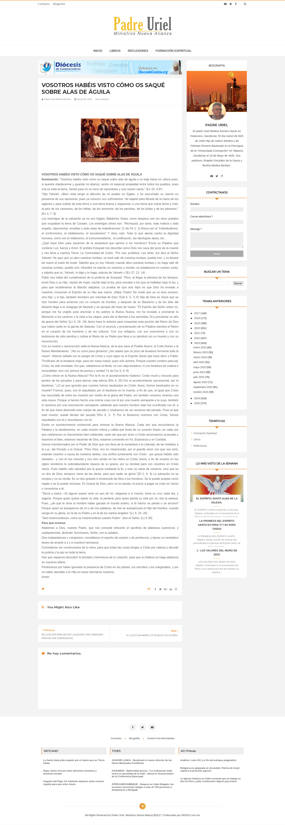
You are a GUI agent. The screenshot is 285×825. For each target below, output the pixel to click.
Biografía (59, 3)
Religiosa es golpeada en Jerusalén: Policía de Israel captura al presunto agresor (210, 769)
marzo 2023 (200, 357)
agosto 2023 (200, 382)
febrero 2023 (200, 352)
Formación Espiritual (205, 433)
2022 (197, 338)
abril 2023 (199, 362)
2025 (197, 403)
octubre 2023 (201, 392)
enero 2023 (200, 347)
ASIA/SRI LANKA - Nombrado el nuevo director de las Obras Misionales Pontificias (142, 761)
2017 (197, 313)
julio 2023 (199, 377)
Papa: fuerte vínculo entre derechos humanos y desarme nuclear (70, 772)
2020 (197, 328)
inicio (97, 50)
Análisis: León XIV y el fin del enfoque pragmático (208, 760)
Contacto (44, 3)
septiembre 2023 (203, 387)
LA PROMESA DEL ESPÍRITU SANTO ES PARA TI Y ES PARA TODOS (217, 524)
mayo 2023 (200, 367)
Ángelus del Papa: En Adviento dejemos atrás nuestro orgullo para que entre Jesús (73, 783)
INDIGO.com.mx (190, 815)
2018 (197, 318)
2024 (197, 398)
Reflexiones (138, 50)
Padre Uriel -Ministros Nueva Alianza (132, 815)
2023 (197, 343)
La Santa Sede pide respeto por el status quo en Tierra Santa (73, 761)
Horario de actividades (160, 738)
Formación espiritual (174, 50)
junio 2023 (199, 372)
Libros (115, 50)
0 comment (102, 99)
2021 (197, 333)
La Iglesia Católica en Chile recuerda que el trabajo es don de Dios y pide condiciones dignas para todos (210, 780)
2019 (197, 323)
